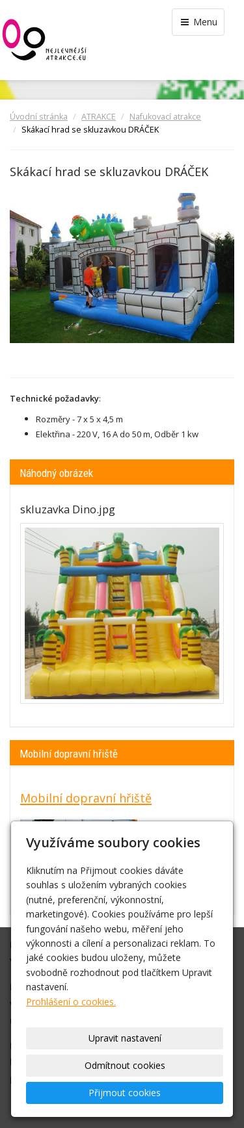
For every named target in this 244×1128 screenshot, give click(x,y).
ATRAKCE (98, 116)
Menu (198, 22)
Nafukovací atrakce (165, 116)
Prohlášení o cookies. (71, 1001)
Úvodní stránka (39, 116)
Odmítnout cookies (125, 1065)
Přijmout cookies (124, 1092)
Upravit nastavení (124, 1038)
